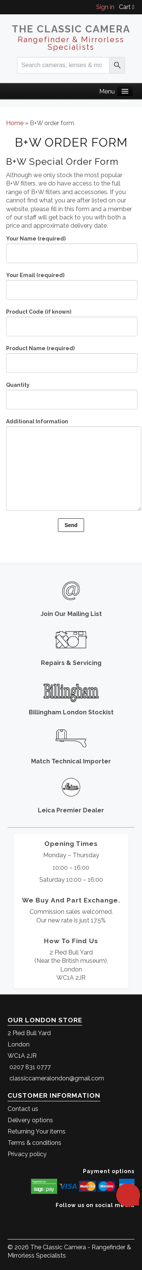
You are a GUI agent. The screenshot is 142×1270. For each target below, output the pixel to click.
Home (14, 123)
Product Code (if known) (71, 320)
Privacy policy (27, 1154)
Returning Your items (37, 1131)
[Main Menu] (125, 91)
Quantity (71, 393)
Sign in (105, 7)
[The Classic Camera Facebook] (132, 1216)
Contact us (23, 1108)
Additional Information (71, 445)
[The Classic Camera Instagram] (133, 1216)
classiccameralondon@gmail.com (56, 1078)
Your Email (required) (71, 283)
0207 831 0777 (30, 1067)
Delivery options (30, 1120)
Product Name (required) (71, 356)
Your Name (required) (71, 247)
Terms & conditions (34, 1142)
